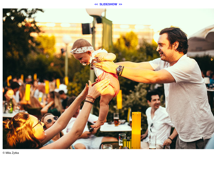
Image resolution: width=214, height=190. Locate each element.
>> (120, 4)
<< (96, 4)
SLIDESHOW (108, 4)
